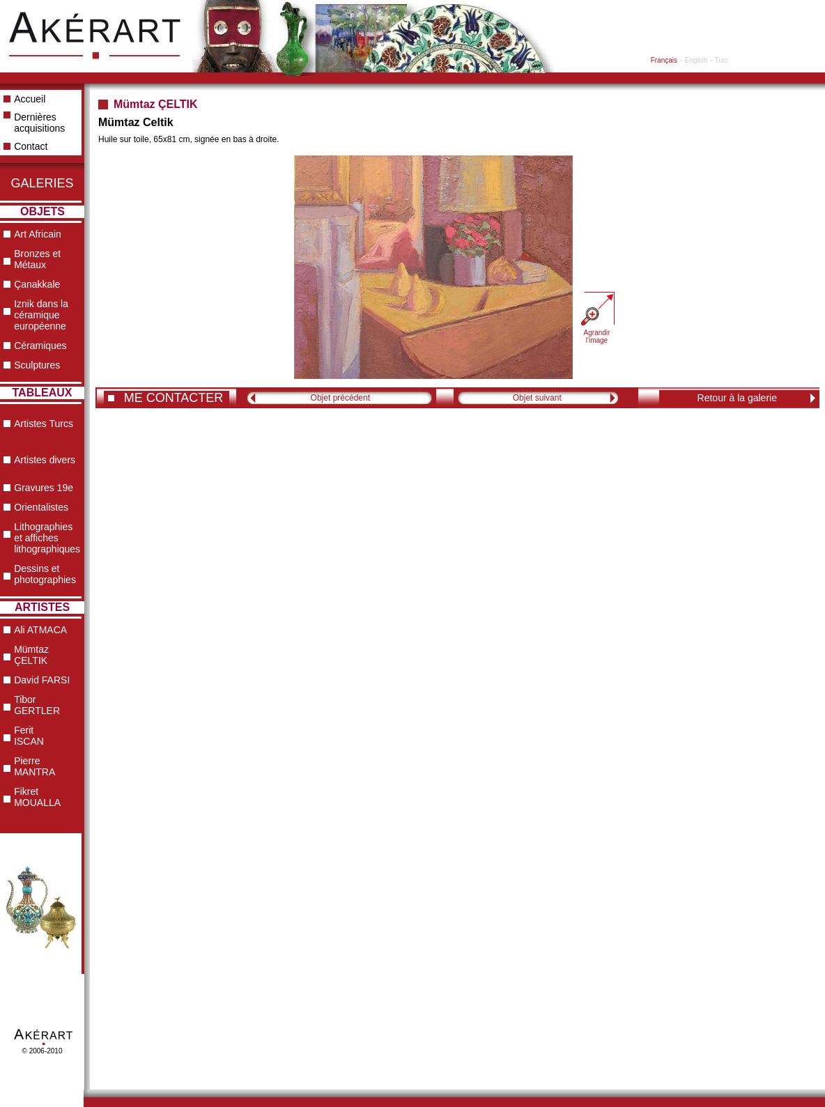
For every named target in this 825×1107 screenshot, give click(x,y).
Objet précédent (340, 398)
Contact (30, 146)
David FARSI (42, 680)
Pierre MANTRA (34, 766)
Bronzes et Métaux (37, 259)
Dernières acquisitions (39, 122)
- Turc (720, 60)
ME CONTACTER (174, 398)
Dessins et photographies (45, 574)
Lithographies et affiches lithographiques (47, 538)
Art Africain (37, 234)
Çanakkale (37, 284)
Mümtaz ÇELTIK (31, 655)
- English (693, 60)
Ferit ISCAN (29, 736)
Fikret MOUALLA (37, 797)
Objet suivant (537, 398)
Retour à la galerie (737, 397)
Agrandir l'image (597, 336)
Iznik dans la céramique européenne (41, 315)
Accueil (29, 98)
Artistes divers (44, 459)
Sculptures (37, 365)
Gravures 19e (43, 487)
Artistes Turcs (43, 423)
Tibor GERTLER (37, 705)
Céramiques (40, 345)
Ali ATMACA (40, 629)
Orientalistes (41, 507)
